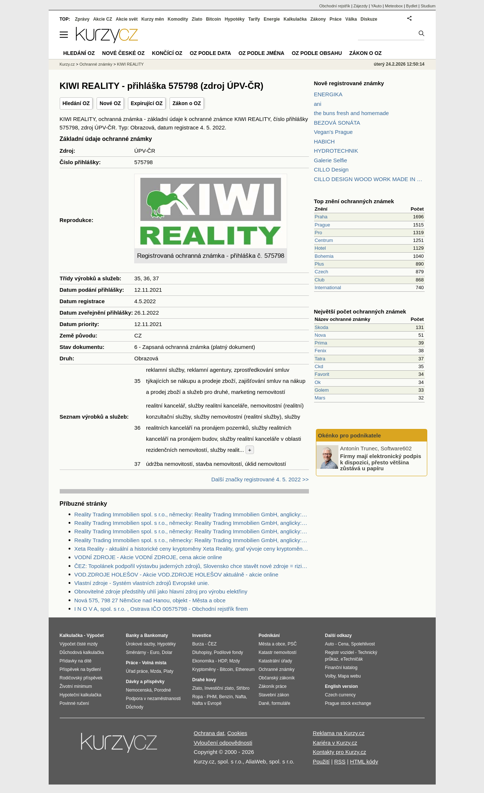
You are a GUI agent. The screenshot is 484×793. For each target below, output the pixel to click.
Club (320, 280)
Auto (329, 644)
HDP (222, 661)
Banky (132, 635)
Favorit (322, 374)
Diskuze (369, 19)
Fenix (321, 350)
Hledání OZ (76, 103)
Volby (330, 676)
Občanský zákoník (277, 678)
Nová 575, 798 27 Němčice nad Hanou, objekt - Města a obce (150, 600)
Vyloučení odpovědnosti (223, 743)
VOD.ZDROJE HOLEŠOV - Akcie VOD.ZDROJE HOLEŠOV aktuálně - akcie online (176, 574)
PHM (212, 696)
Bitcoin (213, 19)
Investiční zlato (219, 688)
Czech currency (340, 694)
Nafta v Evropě (207, 703)
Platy (169, 671)
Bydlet (412, 6)
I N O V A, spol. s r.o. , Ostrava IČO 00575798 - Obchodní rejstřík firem (161, 609)
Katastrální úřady (275, 661)
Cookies (237, 733)
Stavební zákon (274, 694)
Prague (322, 225)
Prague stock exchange (348, 703)
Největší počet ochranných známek (360, 311)
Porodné (162, 690)
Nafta (240, 696)
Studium (428, 6)
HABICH (324, 141)
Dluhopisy (202, 652)
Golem (322, 390)
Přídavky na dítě (76, 661)
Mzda (155, 671)
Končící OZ (167, 53)
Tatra (320, 358)
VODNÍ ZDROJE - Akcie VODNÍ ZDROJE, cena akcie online (148, 557)
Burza (198, 644)
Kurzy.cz (67, 64)
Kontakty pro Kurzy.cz (339, 752)
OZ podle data (210, 53)
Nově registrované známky (349, 83)
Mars (320, 398)
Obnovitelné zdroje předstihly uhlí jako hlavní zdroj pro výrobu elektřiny (160, 591)
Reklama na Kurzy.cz (339, 733)
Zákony (318, 19)
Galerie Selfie (330, 160)
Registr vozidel (339, 652)
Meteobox (394, 6)
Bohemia (324, 256)
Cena (343, 644)
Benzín (226, 696)
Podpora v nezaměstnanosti (153, 698)
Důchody (134, 707)
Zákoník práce (273, 686)
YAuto (376, 6)
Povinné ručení (74, 703)
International (328, 287)
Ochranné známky (95, 64)
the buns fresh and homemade (351, 113)
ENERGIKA (328, 94)
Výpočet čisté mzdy (79, 644)
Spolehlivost (363, 644)
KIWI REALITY (130, 64)
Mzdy (234, 661)
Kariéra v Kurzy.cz (335, 743)
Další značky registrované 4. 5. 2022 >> (260, 479)
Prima (321, 343)
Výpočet (95, 635)
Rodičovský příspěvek (81, 678)
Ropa (197, 696)
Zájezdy (361, 6)
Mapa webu (349, 676)
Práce (336, 19)
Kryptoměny (204, 669)
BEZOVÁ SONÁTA (337, 123)
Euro (154, 652)
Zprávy (82, 19)
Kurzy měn (152, 19)
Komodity (178, 19)
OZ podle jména (261, 53)
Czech (321, 271)
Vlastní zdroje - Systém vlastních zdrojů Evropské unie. (141, 583)
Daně (264, 703)
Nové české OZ (123, 53)
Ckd (319, 366)
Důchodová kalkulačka (82, 652)
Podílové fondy (228, 652)
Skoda (321, 327)
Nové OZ (110, 103)
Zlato (197, 19)
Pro (318, 232)
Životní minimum (76, 686)
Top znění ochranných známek (354, 201)
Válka (351, 19)
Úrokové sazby (140, 644)
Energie (272, 19)
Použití (321, 761)
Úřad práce (137, 671)
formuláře (281, 703)
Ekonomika (203, 661)
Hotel (320, 248)
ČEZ (212, 644)
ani (317, 104)
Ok (318, 382)
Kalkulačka (295, 19)
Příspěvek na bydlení (80, 669)
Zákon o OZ (187, 103)
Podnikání (269, 635)
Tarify (254, 19)
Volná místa (154, 662)
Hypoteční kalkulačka (80, 694)
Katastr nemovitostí (278, 652)
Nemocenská (139, 690)
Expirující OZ (147, 103)
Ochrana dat (209, 733)
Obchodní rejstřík (334, 6)
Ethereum (245, 669)
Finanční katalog (341, 667)
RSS (339, 761)
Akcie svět (126, 19)
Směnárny (136, 652)
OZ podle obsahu (317, 53)
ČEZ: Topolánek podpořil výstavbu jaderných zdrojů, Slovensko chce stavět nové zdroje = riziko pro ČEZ (191, 566)
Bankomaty (156, 635)
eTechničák (352, 659)
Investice (201, 635)
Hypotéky (234, 19)
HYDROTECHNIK (336, 151)
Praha (321, 216)
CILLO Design (331, 169)
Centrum (324, 240)
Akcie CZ (102, 19)
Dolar (167, 652)
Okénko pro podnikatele (349, 435)
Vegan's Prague (333, 132)
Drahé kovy (204, 679)
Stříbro (243, 688)
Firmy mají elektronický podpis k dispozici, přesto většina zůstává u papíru (380, 462)
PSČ (292, 644)
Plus (319, 264)
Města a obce (272, 644)
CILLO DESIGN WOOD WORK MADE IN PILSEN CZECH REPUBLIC (369, 179)
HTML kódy (364, 761)
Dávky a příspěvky (145, 681)
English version (341, 686)
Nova (320, 335)
